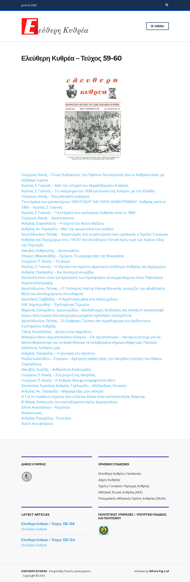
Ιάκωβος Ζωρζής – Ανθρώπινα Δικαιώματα (56, 369)
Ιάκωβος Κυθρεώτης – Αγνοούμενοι (50, 250)
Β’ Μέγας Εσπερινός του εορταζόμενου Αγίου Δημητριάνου (69, 402)
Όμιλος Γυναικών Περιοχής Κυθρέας (123, 486)
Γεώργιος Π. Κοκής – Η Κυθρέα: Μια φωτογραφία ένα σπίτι (68, 380)
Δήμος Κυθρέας (109, 480)
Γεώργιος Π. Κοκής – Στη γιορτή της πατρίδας (58, 375)
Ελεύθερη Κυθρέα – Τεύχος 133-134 (48, 540)
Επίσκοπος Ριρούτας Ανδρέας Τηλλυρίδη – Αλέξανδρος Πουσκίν (74, 385)
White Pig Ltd (159, 571)
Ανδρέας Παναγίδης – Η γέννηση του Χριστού (58, 353)
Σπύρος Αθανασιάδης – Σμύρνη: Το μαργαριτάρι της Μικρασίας (72, 256)
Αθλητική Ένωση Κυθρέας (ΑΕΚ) (120, 492)
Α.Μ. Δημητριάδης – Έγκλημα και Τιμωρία (55, 304)
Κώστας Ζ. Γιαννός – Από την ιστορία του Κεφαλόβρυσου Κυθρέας (75, 185)
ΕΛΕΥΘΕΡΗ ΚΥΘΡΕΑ (34, 571)
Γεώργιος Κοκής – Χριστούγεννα (47, 218)
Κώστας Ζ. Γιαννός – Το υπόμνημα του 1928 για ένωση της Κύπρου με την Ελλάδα (87, 191)
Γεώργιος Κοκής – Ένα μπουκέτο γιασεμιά (55, 196)
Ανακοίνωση (31, 412)
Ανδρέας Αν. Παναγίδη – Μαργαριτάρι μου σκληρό (62, 391)
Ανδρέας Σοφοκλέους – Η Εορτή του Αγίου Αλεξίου (62, 223)
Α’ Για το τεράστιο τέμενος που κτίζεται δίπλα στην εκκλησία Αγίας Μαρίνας (83, 396)
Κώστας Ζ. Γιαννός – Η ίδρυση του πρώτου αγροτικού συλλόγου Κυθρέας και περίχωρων (93, 266)
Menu (157, 26)
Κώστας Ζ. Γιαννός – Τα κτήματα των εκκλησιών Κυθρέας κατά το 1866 (78, 212)
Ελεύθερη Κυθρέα (34, 529)
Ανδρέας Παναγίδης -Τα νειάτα (46, 418)
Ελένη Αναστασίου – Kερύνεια (45, 407)
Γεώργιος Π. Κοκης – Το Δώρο (45, 261)
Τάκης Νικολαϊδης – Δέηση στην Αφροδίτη (56, 331)
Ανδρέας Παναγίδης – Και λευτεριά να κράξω (57, 272)
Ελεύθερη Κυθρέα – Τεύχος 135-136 (48, 524)
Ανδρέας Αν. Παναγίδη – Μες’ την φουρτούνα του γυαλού (67, 229)
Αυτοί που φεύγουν (37, 423)
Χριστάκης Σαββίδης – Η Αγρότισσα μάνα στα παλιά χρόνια (69, 299)
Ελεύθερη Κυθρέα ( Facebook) (119, 474)
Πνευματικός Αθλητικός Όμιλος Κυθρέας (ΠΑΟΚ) (132, 498)
